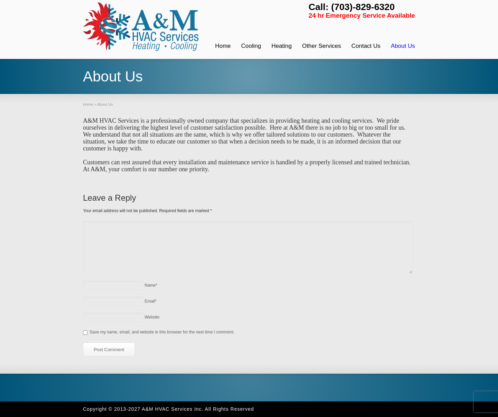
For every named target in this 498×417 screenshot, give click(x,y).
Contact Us (365, 46)
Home (223, 46)
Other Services (321, 46)
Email (151, 301)
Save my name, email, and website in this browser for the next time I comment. (162, 332)
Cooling (251, 46)
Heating (281, 46)
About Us (403, 46)
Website (152, 317)
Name (151, 285)
